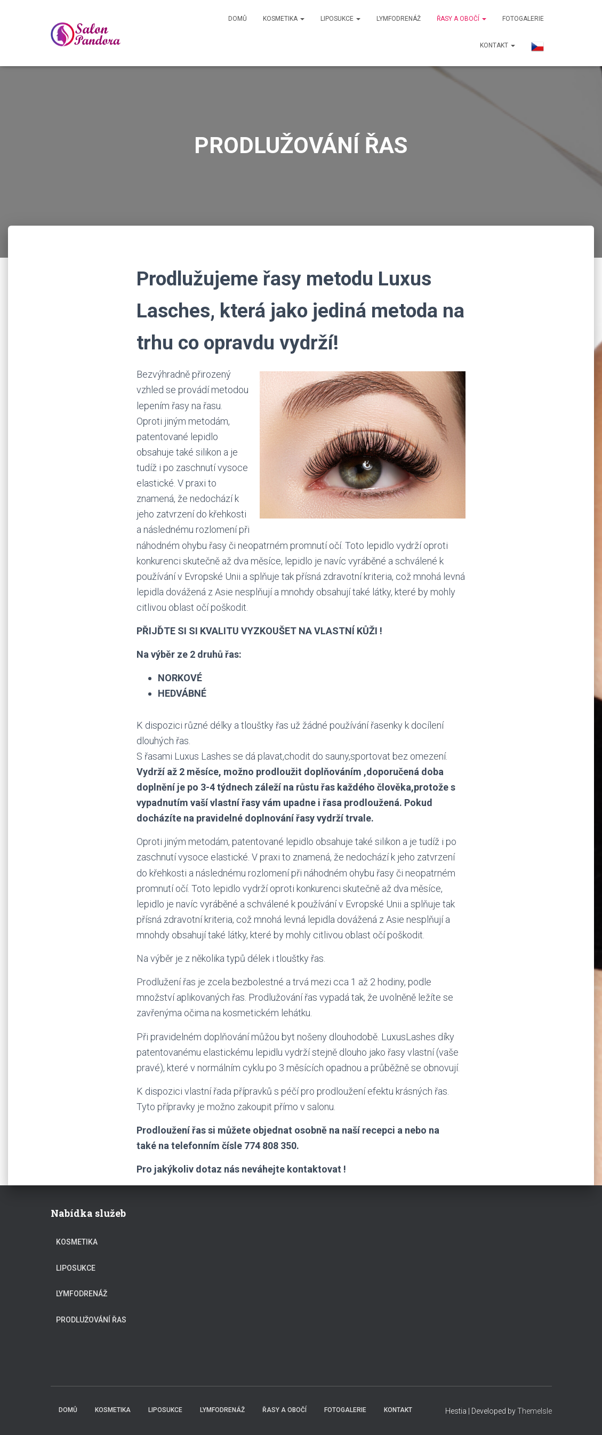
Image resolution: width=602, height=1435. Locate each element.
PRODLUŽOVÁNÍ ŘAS (91, 1320)
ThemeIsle (534, 1411)
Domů (237, 18)
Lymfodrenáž (398, 18)
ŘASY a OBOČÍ (461, 18)
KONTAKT (497, 45)
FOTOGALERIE (523, 18)
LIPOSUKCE (340, 18)
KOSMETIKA (283, 18)
